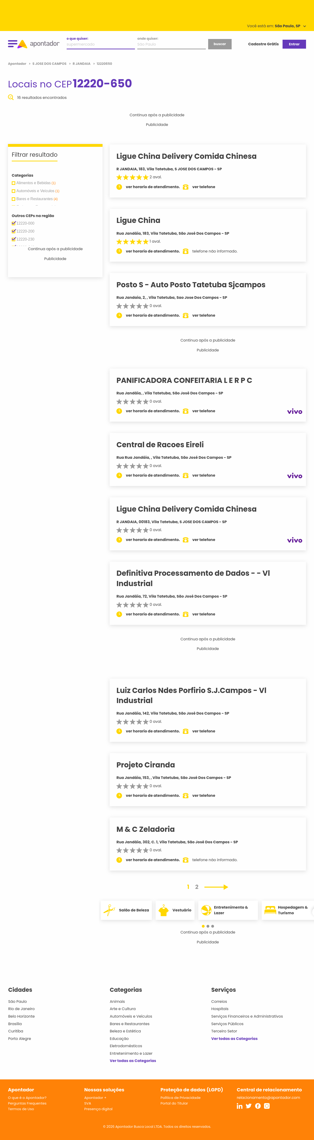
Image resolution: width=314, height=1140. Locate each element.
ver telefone (209, 187)
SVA (87, 1103)
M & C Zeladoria (151, 829)
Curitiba (15, 1031)
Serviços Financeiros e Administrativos (247, 1016)
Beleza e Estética (125, 1031)
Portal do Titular (174, 1103)
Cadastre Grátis (263, 44)
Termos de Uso (21, 1108)
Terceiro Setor (224, 1031)
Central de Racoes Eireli (165, 445)
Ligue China (143, 220)
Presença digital (98, 1108)
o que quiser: (77, 38)
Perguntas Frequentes (27, 1103)
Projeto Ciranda (151, 765)
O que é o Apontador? (27, 1097)
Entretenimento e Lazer (131, 1053)
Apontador (17, 63)
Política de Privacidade (181, 1097)
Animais (117, 1001)
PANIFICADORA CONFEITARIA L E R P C (189, 380)
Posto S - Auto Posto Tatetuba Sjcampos (196, 285)
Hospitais (219, 1009)
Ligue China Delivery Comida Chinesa (192, 156)
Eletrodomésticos (126, 1046)
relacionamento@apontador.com (268, 1097)
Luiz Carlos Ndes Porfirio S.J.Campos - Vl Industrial (197, 695)
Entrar (294, 44)
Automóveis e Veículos (131, 1016)
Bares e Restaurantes (129, 1024)
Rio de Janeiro (21, 1009)
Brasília (15, 1024)
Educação (119, 1038)
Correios (219, 1001)
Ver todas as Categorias (133, 1060)
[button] (205, 926)
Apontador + (95, 1097)
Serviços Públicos (227, 1024)
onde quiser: (147, 38)
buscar (220, 44)
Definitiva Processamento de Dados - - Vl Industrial (198, 578)
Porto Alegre (19, 1038)
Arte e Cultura (123, 1009)
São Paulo (17, 1001)
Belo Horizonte (21, 1016)
